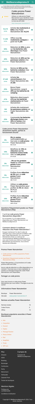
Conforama (4, 366)
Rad (4, 337)
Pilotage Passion (8, 332)
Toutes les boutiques (7, 380)
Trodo (5, 343)
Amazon (3, 355)
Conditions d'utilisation (8, 394)
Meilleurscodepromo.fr (17, 2)
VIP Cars (5, 346)
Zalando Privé (5, 377)
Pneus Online (7, 334)
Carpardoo (6, 323)
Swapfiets (6, 340)
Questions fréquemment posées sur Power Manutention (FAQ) (16, 259)
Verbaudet (4, 375)
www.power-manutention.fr (18, 296)
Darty (3, 369)
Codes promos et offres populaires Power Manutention (16, 254)
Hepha (5, 329)
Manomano (4, 372)
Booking (3, 360)
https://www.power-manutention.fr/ (21, 23)
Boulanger (4, 363)
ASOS (3, 358)
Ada (4, 320)
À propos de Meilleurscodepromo (24, 355)
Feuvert (5, 326)
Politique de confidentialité (5, 390)
